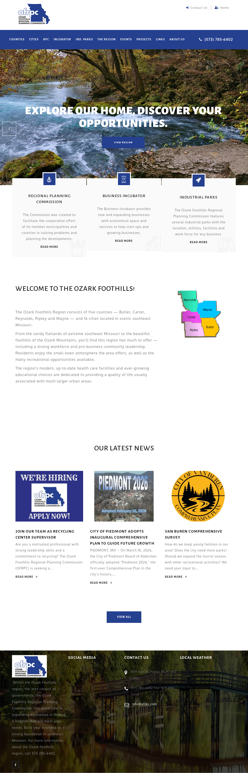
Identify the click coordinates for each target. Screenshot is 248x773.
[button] (9, 129)
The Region (106, 39)
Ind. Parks (84, 39)
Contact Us (197, 7)
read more (49, 246)
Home (222, 7)
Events (126, 39)
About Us (177, 39)
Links (160, 39)
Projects (143, 39)
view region (123, 142)
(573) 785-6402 (219, 39)
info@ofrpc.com (144, 704)
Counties (16, 39)
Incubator (62, 39)
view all (124, 616)
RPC (46, 39)
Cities (34, 39)
